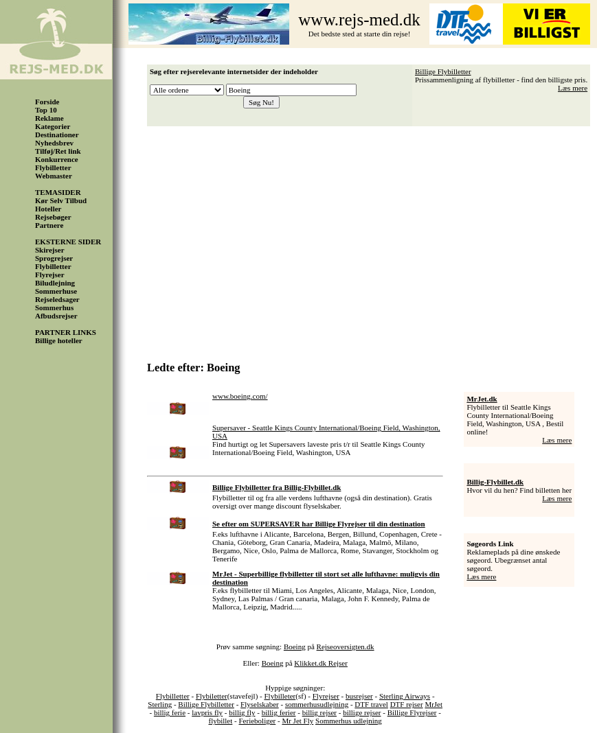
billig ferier (279, 712)
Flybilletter (53, 167)
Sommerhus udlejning (348, 721)
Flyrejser (50, 274)
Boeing (295, 646)
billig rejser (319, 712)
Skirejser (50, 250)
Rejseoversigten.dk (345, 646)
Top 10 (46, 110)
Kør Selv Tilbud (61, 200)
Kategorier (52, 126)
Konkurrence (56, 159)
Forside (47, 101)
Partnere (49, 225)
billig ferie (169, 712)
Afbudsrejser (56, 316)
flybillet (220, 721)
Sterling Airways (404, 696)
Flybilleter (279, 696)
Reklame (49, 118)
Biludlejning (55, 283)
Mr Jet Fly (297, 721)
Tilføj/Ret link (58, 151)
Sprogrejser (54, 258)
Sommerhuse (56, 291)
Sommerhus (54, 307)
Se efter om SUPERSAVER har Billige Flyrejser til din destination (318, 524)
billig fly (242, 712)
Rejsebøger (53, 217)
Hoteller (48, 209)
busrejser (359, 696)
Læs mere (572, 88)
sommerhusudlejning (316, 704)
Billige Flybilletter (443, 71)
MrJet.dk (481, 399)
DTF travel (371, 704)
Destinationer (57, 134)
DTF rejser (406, 704)
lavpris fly (207, 712)
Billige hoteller (58, 340)
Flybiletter (211, 696)
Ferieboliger (256, 721)
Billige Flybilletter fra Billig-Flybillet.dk (276, 487)
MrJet (433, 704)
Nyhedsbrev (54, 143)
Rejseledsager (57, 299)
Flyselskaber (259, 704)
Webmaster (53, 176)
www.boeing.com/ (240, 396)
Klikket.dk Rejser (321, 663)
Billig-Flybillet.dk (494, 482)
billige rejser (362, 712)
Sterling (160, 704)
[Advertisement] (372, 239)
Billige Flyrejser (412, 712)
